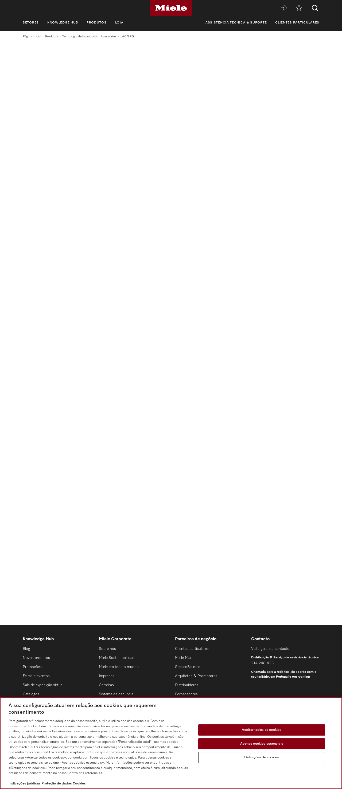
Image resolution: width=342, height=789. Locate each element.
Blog (26, 649)
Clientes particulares (297, 22)
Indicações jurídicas (25, 783)
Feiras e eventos (36, 676)
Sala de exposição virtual (43, 685)
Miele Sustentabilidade (117, 658)
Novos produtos (36, 658)
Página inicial (32, 36)
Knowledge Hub (62, 22)
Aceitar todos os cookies (261, 730)
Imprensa (106, 676)
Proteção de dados (56, 783)
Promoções (32, 667)
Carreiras (106, 685)
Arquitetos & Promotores (196, 676)
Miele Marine (185, 658)
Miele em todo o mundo (119, 667)
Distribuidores (186, 685)
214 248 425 (262, 663)
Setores (31, 22)
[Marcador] (299, 8)
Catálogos (31, 694)
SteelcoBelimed (187, 667)
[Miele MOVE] (284, 8)
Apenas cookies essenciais (261, 743)
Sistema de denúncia (116, 694)
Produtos (97, 22)
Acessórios (108, 36)
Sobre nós (107, 649)
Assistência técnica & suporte (236, 22)
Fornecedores (186, 694)
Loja (119, 22)
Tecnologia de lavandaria (79, 36)
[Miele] (171, 8)
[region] (171, 743)
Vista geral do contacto (270, 649)
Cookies (79, 783)
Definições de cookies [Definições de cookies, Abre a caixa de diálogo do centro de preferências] (261, 757)
